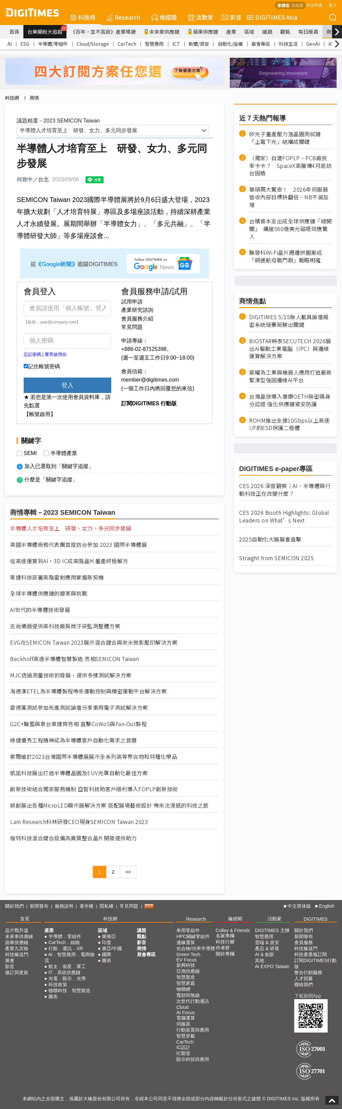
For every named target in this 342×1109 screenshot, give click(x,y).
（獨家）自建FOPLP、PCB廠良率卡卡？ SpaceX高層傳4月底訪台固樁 (290, 165)
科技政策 (57, 984)
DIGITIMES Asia (272, 17)
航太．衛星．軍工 (67, 966)
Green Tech (188, 954)
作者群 (223, 947)
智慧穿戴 (185, 1036)
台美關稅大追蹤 (46, 30)
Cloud (182, 1007)
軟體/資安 (199, 43)
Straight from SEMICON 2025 (276, 558)
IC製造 (183, 1053)
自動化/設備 (230, 43)
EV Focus (186, 959)
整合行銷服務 (308, 972)
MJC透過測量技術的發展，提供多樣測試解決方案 (71, 675)
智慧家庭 (185, 983)
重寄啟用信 (55, 354)
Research (123, 17)
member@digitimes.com (150, 380)
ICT (176, 43)
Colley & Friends (233, 930)
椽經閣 (164, 17)
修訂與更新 (16, 972)
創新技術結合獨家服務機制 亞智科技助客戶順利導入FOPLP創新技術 (94, 789)
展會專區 (260, 43)
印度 (106, 942)
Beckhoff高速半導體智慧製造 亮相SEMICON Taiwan (74, 659)
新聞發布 (39, 906)
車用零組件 (188, 930)
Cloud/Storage (92, 43)
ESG (24, 43)
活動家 (200, 17)
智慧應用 (154, 43)
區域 (249, 31)
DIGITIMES (316, 919)
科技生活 (288, 43)
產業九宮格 (16, 948)
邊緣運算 (185, 942)
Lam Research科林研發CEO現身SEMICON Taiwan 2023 (79, 822)
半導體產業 (63, 453)
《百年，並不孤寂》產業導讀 (103, 31)
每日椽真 (308, 31)
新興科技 (185, 965)
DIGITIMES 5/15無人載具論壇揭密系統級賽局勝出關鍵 (289, 320)
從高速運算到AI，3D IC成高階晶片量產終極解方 (69, 561)
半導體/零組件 (53, 43)
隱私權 (107, 906)
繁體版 (284, 5)
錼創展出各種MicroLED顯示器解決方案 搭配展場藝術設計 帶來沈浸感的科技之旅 (109, 805)
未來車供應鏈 (161, 31)
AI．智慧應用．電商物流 (69, 957)
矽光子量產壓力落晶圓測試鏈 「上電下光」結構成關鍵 (287, 138)
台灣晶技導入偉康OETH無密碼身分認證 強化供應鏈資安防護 (289, 400)
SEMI (30, 453)
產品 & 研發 (267, 948)
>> (128, 872)
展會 (9, 960)
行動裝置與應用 (192, 1030)
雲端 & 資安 (267, 942)
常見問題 (132, 327)
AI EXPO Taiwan (272, 966)
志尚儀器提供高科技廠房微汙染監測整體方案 (65, 626)
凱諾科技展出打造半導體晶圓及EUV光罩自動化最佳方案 (79, 773)
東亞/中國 (112, 948)
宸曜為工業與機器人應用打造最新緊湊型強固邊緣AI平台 (290, 376)
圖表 (53, 996)
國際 (106, 954)
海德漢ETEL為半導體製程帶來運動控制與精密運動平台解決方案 (88, 691)
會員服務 (303, 942)
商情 (331, 31)
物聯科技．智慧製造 (69, 990)
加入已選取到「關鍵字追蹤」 (59, 466)
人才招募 (303, 978)
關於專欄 (225, 953)
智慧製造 (185, 977)
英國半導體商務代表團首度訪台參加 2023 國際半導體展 (78, 544)
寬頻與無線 (188, 995)
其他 (259, 960)
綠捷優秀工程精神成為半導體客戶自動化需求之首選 (73, 740)
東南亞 (109, 936)
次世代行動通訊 (192, 1001)
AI (9, 43)
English (326, 906)
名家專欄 (225, 935)
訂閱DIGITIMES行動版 (315, 963)
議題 (267, 31)
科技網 (82, 17)
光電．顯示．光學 (67, 978)
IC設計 (183, 1047)
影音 (230, 17)
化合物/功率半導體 (195, 948)
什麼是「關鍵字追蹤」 (51, 479)
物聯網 (183, 989)
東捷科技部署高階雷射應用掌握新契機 (57, 577)
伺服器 (183, 1024)
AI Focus (185, 1012)
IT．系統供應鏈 (64, 972)
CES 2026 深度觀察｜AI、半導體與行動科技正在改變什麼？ (285, 489)
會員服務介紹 (137, 318)
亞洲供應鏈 (188, 971)
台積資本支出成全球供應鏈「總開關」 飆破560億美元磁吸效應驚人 (290, 228)
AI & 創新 (264, 954)
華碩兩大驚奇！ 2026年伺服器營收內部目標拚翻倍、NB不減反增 (289, 197)
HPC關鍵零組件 (193, 936)
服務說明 (64, 906)
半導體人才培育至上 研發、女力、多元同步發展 (70, 528)
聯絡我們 (303, 984)
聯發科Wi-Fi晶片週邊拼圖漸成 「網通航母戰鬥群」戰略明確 (288, 256)
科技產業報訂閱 (310, 954)
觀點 (285, 31)
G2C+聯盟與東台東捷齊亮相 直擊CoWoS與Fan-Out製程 (78, 724)
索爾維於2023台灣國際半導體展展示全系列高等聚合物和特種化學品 (93, 756)
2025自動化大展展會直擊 (270, 539)
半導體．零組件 (64, 936)
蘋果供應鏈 (202, 31)
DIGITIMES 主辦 (272, 930)
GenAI (313, 43)
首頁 (14, 31)
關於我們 (14, 906)
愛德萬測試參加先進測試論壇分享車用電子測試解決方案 (79, 707)
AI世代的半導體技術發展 (40, 610)
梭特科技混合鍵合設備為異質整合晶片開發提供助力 (73, 838)
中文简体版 (299, 906)
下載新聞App (307, 996)
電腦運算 (185, 1018)
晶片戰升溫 (16, 930)
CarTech (127, 43)
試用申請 (132, 301)
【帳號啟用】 (40, 414)
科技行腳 (225, 941)
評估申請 (314, 5)
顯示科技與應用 (192, 1059)
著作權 (86, 906)
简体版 (297, 5)
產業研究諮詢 (137, 310)
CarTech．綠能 (64, 942)
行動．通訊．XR (65, 948)
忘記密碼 (32, 354)
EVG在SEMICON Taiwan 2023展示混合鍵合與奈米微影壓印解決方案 (93, 642)
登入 (333, 5)
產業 (231, 31)
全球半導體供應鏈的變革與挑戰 (48, 593)
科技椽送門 (16, 954)
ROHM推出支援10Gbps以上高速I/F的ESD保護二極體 (289, 424)
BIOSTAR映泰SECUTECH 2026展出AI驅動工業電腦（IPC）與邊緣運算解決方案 (290, 348)
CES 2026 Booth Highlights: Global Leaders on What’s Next (284, 516)
